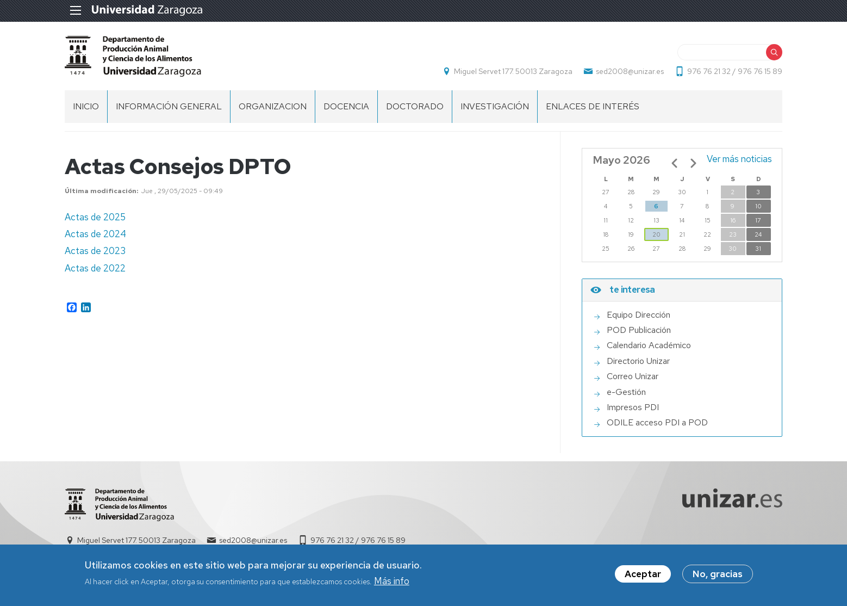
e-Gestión (626, 392)
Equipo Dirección (638, 315)
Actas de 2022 (95, 268)
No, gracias (718, 575)
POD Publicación (639, 330)
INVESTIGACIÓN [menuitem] (494, 106)
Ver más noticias (739, 159)
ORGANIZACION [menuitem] (273, 106)
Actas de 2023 (95, 251)
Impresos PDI (633, 407)
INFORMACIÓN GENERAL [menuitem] (169, 106)
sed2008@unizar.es (630, 71)
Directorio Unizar (638, 361)
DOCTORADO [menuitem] (415, 106)
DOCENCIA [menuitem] (346, 106)
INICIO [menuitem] (86, 106)
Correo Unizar (632, 376)
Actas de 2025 (95, 217)
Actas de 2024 (95, 234)
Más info (391, 582)
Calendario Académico (649, 345)
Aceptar (643, 575)
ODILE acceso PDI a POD (657, 423)
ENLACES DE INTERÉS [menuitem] (592, 106)
